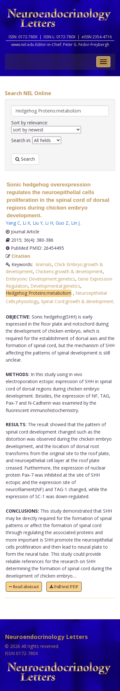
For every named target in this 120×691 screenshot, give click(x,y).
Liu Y (38, 223)
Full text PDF (64, 586)
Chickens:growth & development (69, 271)
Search (25, 159)
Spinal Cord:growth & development (77, 301)
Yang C (13, 223)
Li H (49, 223)
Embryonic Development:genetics (40, 279)
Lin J (75, 223)
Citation (21, 256)
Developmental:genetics (55, 286)
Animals (44, 264)
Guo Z (62, 223)
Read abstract (24, 586)
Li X (26, 223)
